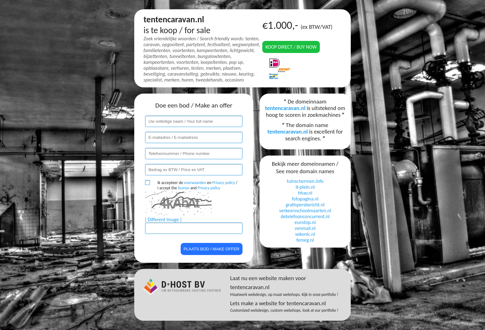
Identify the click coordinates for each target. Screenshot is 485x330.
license (183, 188)
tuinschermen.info (305, 181)
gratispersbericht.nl (305, 205)
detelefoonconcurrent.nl (305, 216)
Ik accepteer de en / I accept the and (197, 185)
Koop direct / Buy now (291, 47)
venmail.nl (305, 228)
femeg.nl (305, 240)
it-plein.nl (305, 187)
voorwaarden (195, 182)
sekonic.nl (305, 234)
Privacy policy (223, 182)
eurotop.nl (304, 222)
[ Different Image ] (163, 219)
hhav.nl (305, 193)
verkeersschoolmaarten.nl (305, 210)
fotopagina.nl (305, 199)
